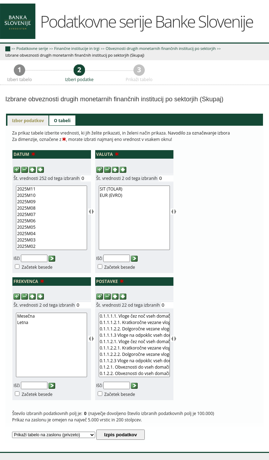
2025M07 (51, 214)
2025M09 (51, 202)
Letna (51, 322)
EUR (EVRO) (134, 195)
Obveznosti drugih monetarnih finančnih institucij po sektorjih (161, 48)
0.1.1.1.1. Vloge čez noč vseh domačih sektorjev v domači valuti (134, 316)
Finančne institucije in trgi (76, 48)
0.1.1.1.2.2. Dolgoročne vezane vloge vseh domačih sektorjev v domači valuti (134, 329)
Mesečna (51, 316)
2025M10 (51, 195)
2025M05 (51, 227)
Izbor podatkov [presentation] (28, 121)
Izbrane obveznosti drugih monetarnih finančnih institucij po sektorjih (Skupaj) (74, 55)
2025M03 (51, 240)
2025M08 (51, 208)
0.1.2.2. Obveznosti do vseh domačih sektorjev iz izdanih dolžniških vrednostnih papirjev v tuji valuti (134, 373)
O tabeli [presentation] (62, 121)
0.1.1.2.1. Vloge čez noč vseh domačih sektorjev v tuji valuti (134, 342)
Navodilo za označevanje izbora (199, 133)
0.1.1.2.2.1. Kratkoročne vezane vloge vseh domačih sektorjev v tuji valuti (134, 348)
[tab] (27, 120)
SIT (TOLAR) (134, 189)
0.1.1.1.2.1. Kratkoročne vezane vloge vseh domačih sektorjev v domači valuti (134, 322)
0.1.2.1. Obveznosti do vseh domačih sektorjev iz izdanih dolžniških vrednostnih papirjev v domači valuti (134, 367)
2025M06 (51, 221)
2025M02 (51, 246)
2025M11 (51, 189)
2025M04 (51, 234)
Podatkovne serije (32, 48)
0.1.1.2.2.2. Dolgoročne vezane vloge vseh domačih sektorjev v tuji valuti (134, 354)
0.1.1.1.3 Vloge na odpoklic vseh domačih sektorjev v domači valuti (134, 335)
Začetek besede (37, 267)
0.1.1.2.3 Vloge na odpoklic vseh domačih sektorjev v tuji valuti (134, 361)
